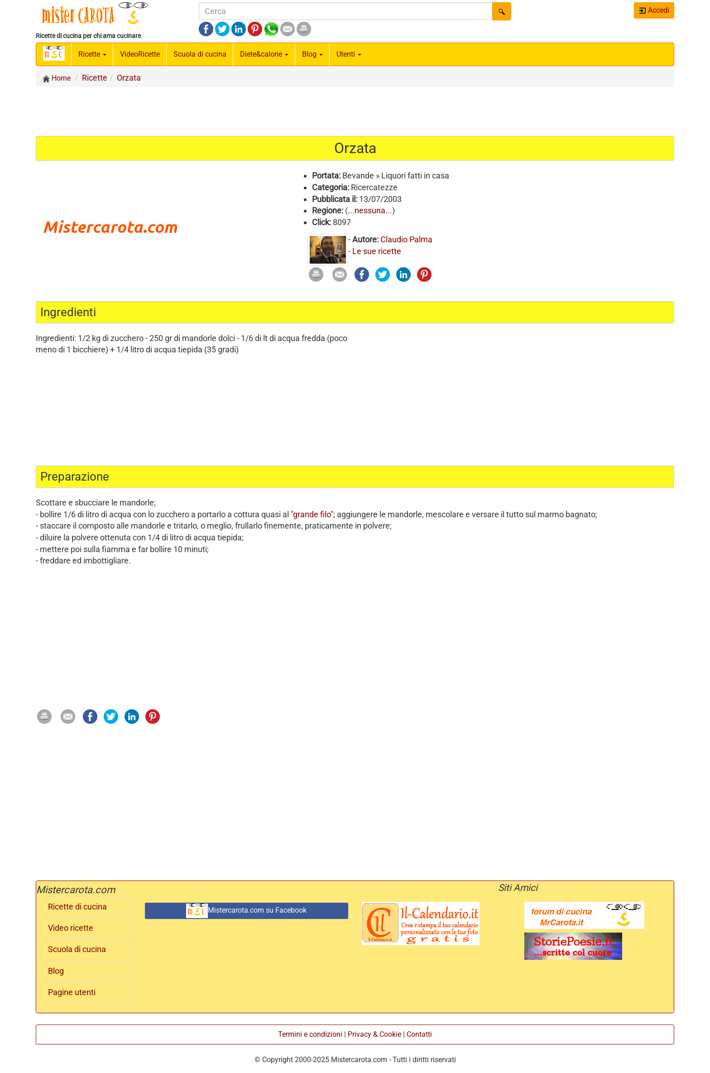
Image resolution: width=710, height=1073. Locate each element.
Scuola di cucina (199, 54)
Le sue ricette (376, 251)
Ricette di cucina (77, 907)
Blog (56, 971)
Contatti (419, 1034)
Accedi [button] (654, 10)
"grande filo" (312, 514)
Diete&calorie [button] (264, 54)
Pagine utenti (72, 992)
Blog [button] (312, 54)
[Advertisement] (355, 111)
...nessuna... (370, 210)
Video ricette (70, 928)
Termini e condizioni (310, 1034)
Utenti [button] (348, 54)
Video (140, 54)
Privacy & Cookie (374, 1034)
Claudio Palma (406, 239)
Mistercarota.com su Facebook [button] (246, 911)
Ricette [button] (92, 54)
